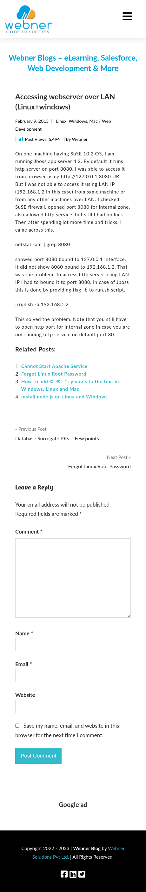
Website (25, 695)
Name (24, 633)
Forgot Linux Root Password (53, 374)
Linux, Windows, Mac (76, 121)
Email (23, 664)
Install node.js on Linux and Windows (64, 396)
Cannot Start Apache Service (54, 366)
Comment (29, 531)
